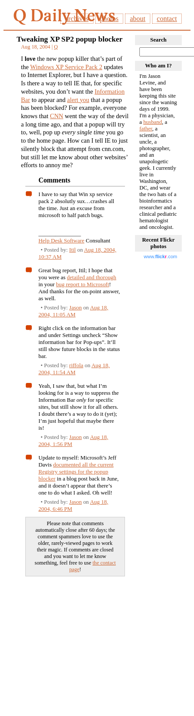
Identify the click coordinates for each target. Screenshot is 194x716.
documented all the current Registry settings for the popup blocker (76, 471)
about (138, 18)
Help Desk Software (61, 240)
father (145, 129)
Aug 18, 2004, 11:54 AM (74, 369)
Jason (75, 307)
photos (109, 18)
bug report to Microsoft (82, 284)
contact (167, 18)
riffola (76, 365)
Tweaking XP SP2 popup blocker (69, 39)
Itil (72, 249)
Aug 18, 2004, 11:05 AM (73, 311)
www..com (160, 256)
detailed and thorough (91, 277)
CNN (56, 115)
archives (76, 18)
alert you (78, 99)
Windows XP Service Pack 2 (66, 66)
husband (152, 122)
